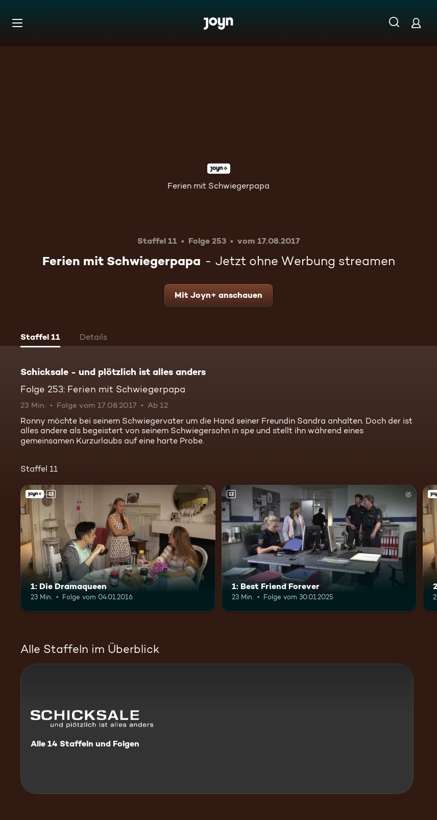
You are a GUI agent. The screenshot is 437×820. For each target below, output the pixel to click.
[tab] (40, 338)
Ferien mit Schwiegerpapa (218, 186)
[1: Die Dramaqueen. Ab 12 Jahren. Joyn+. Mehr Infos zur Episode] (117, 548)
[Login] (416, 23)
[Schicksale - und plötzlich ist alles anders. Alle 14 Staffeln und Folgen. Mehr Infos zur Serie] (217, 729)
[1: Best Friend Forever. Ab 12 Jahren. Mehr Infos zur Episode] (319, 548)
